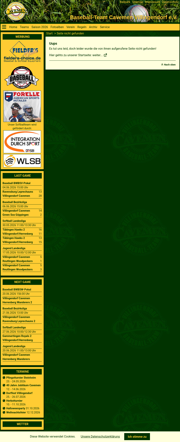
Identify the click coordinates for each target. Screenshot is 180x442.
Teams (24, 27)
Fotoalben (57, 27)
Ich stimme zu (137, 436)
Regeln (82, 27)
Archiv (93, 27)
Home (13, 27)
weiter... (99, 55)
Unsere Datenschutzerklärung (100, 436)
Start (49, 33)
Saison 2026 (40, 27)
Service (105, 27)
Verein (70, 27)
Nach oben (170, 64)
